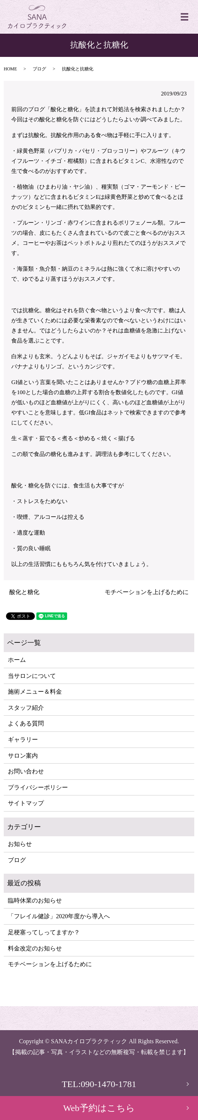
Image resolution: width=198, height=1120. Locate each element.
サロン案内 (23, 755)
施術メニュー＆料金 (35, 691)
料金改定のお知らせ (35, 948)
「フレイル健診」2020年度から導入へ (59, 916)
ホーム (17, 660)
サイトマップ (26, 803)
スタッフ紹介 (26, 707)
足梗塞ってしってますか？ (44, 932)
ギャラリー (23, 739)
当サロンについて (32, 676)
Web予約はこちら (99, 1108)
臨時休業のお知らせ (35, 900)
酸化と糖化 (24, 592)
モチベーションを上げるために (147, 592)
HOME (10, 68)
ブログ (39, 68)
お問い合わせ (26, 771)
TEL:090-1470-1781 (99, 1084)
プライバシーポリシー (38, 787)
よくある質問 (26, 723)
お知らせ (20, 844)
